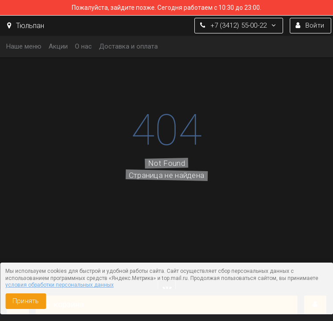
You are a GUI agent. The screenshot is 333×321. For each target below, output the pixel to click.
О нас (83, 46)
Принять (25, 301)
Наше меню (23, 46)
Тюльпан (25, 25)
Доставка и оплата (128, 46)
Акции (58, 46)
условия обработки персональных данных (59, 285)
